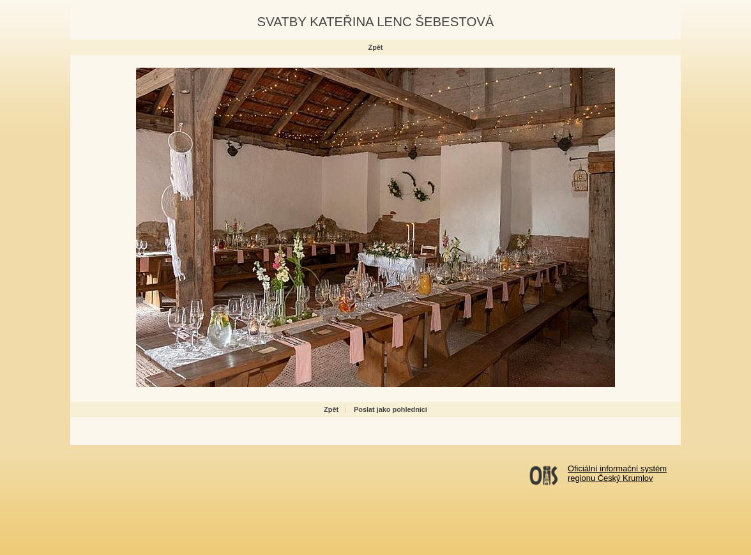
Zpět (375, 47)
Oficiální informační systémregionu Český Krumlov (617, 473)
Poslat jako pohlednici (390, 409)
